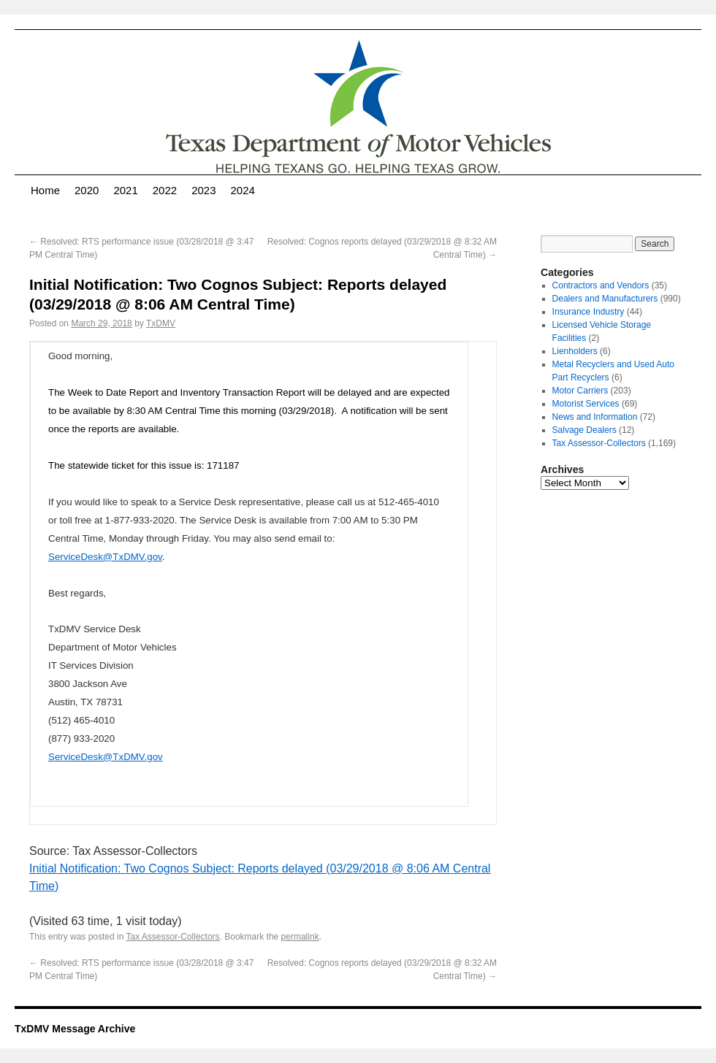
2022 (165, 190)
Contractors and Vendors (601, 285)
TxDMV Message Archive (75, 1029)
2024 (243, 190)
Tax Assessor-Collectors (173, 937)
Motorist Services (586, 404)
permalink (300, 937)
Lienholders (575, 351)
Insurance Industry (588, 312)
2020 (87, 190)
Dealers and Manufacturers (605, 298)
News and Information (595, 417)
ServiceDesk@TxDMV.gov (105, 556)
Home (45, 190)
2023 (203, 190)
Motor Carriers (580, 390)
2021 (125, 190)
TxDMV (160, 323)
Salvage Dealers (584, 430)
